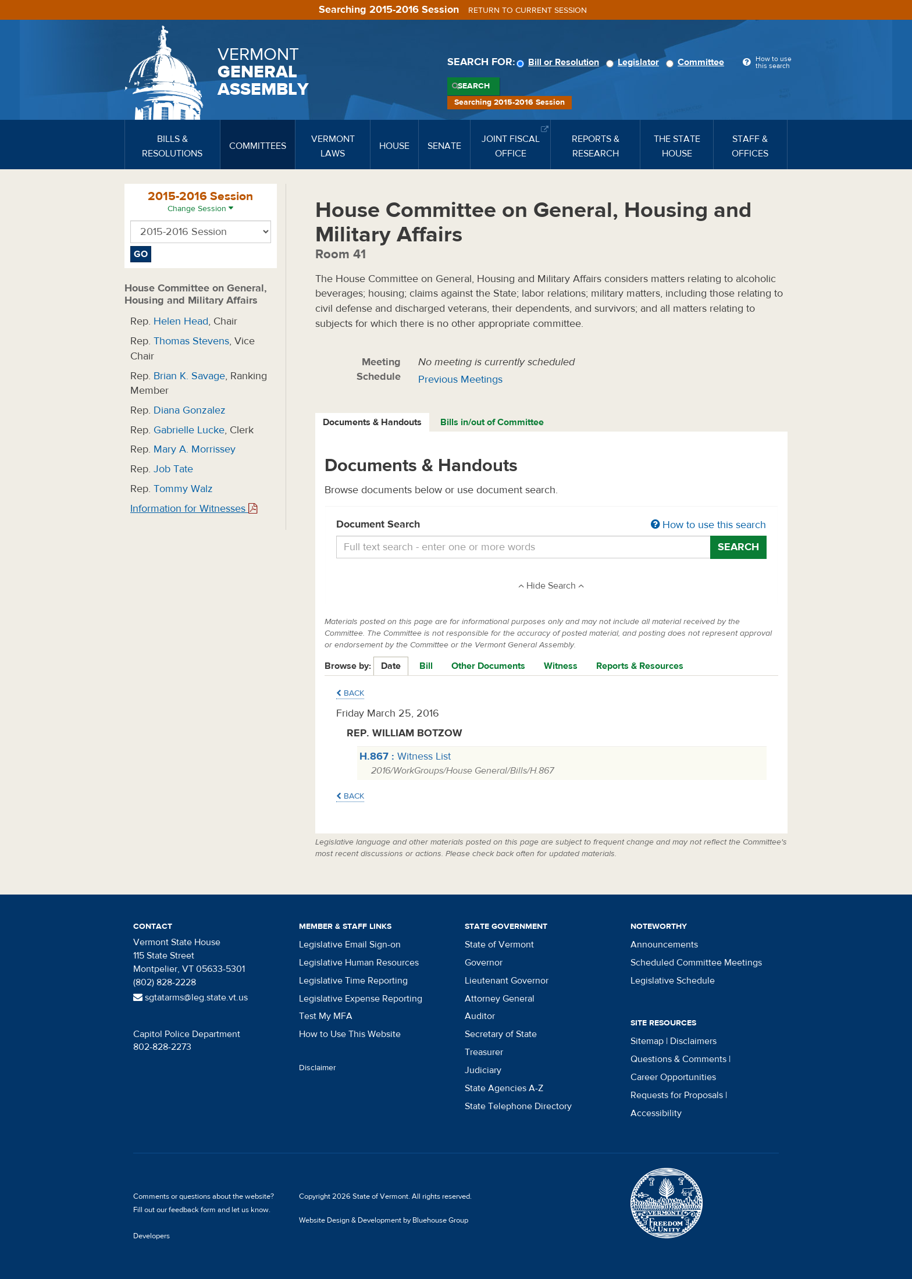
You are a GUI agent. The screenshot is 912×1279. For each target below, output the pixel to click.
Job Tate (173, 469)
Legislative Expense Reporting (360, 998)
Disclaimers (693, 1041)
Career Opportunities (673, 1077)
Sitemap (647, 1041)
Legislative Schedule (672, 980)
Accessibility (656, 1113)
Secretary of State (501, 1034)
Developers (151, 1236)
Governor (484, 962)
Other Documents (488, 666)
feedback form (192, 1209)
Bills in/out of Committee (492, 422)
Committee (696, 62)
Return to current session (527, 10)
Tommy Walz (183, 489)
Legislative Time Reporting (353, 980)
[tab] (372, 422)
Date (391, 666)
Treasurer (484, 1052)
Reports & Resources (639, 666)
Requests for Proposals (676, 1095)
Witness (561, 666)
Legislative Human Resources (359, 962)
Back (350, 693)
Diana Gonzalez (190, 410)
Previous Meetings (460, 379)
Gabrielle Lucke (189, 430)
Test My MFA (325, 1016)
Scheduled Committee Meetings (696, 962)
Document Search (551, 525)
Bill (426, 666)
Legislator (634, 62)
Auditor (480, 1016)
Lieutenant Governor (506, 980)
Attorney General (500, 998)
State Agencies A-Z (504, 1088)
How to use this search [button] (708, 525)
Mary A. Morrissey (195, 449)
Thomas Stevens (191, 341)
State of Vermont (499, 944)
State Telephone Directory (518, 1106)
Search (474, 86)
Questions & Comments (678, 1059)
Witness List (405, 756)
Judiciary (483, 1070)
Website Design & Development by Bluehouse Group (383, 1220)
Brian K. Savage (189, 376)
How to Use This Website (350, 1034)
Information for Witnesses (193, 508)
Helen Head (181, 321)
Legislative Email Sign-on (350, 944)
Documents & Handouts (372, 422)
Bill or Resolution (559, 62)
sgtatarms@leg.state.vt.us (190, 997)
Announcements (664, 944)
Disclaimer (317, 1068)
